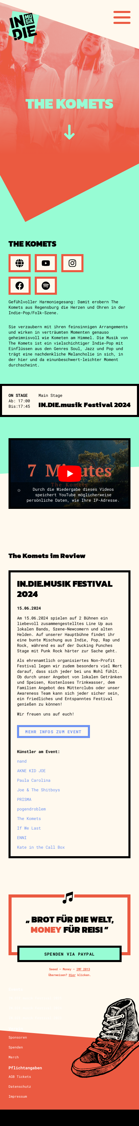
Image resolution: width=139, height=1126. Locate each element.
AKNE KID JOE (31, 770)
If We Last (29, 828)
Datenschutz (20, 1086)
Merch (14, 1057)
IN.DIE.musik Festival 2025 (35, 998)
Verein (16, 1028)
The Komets (29, 818)
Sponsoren (18, 1037)
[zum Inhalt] (69, 132)
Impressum (18, 1096)
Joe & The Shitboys (38, 789)
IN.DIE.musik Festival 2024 (35, 1008)
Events (16, 989)
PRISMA (24, 799)
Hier (72, 975)
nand (22, 761)
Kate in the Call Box (41, 847)
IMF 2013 (83, 969)
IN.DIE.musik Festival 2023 (35, 1018)
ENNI (22, 837)
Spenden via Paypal (69, 954)
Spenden (16, 1047)
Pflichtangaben (25, 1067)
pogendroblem (31, 808)
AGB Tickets (20, 1076)
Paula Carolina (33, 780)
